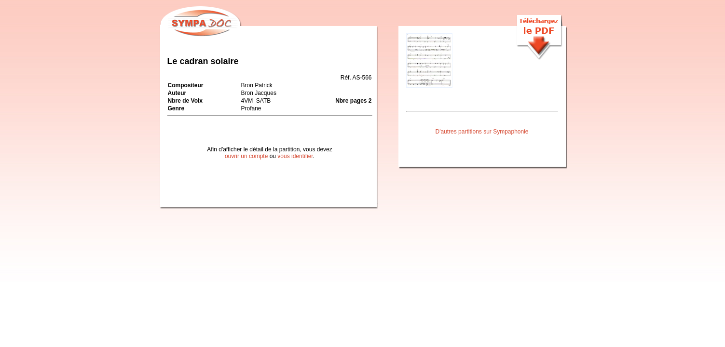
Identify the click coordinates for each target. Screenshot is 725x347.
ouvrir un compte (246, 156)
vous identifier (295, 156)
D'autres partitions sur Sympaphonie (481, 131)
